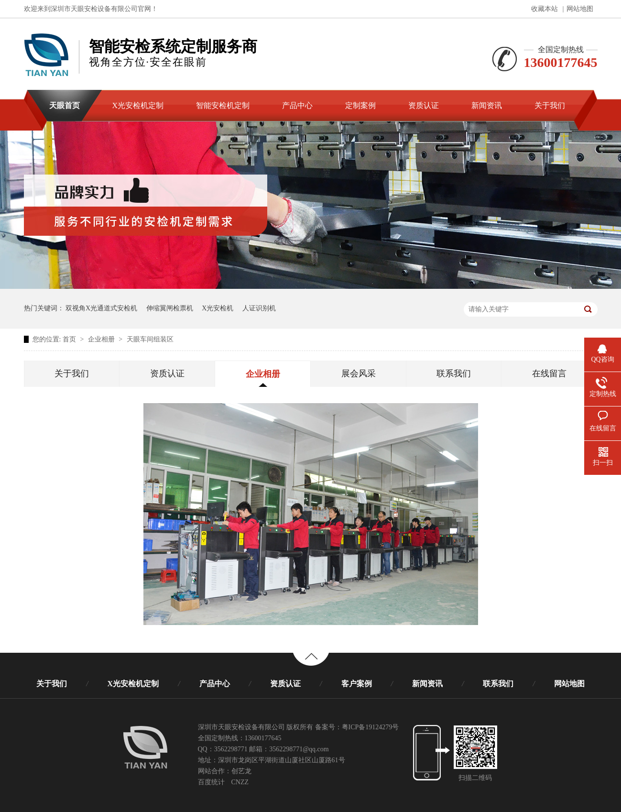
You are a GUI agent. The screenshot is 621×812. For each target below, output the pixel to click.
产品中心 (214, 684)
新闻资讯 (427, 684)
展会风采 (358, 373)
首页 (70, 339)
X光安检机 (217, 308)
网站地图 (580, 8)
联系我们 (453, 373)
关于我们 (71, 373)
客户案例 (356, 684)
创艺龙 (241, 771)
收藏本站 (544, 8)
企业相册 (102, 339)
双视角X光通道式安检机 (101, 308)
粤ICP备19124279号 (370, 727)
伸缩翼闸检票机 (169, 308)
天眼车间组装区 (150, 339)
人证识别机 (259, 308)
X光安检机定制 (133, 684)
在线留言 (549, 373)
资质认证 (167, 373)
